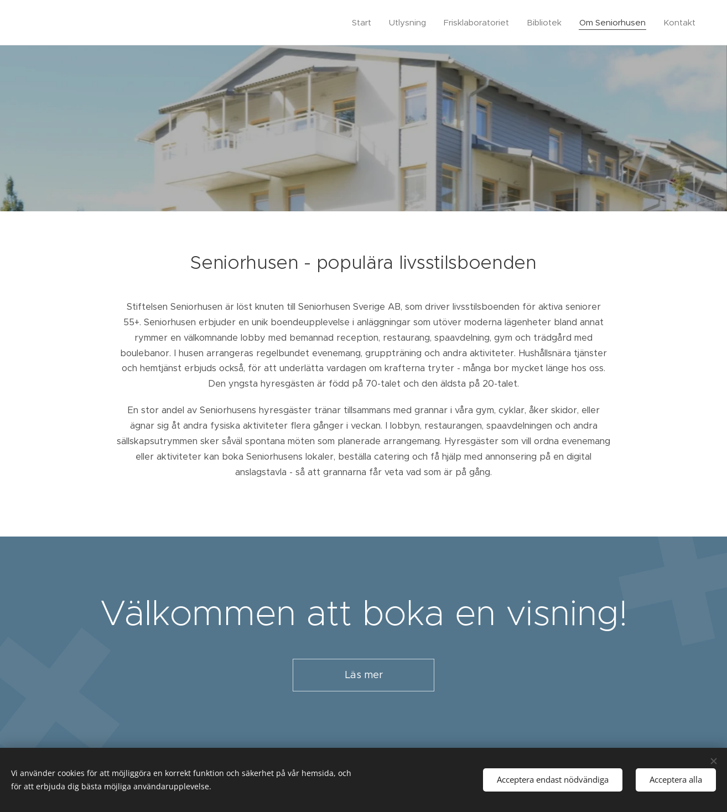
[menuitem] (364, 23)
